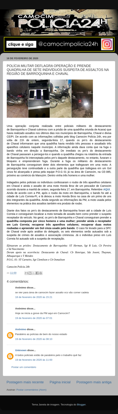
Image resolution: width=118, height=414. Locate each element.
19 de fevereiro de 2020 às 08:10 (33, 339)
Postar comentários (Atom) (31, 389)
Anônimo (20, 329)
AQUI (106, 189)
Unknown (21, 350)
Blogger (81, 404)
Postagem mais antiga (93, 382)
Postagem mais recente (25, 382)
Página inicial (60, 382)
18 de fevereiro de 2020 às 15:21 (33, 297)
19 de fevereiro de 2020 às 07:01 (33, 318)
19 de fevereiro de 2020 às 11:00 (33, 359)
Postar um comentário (23, 367)
